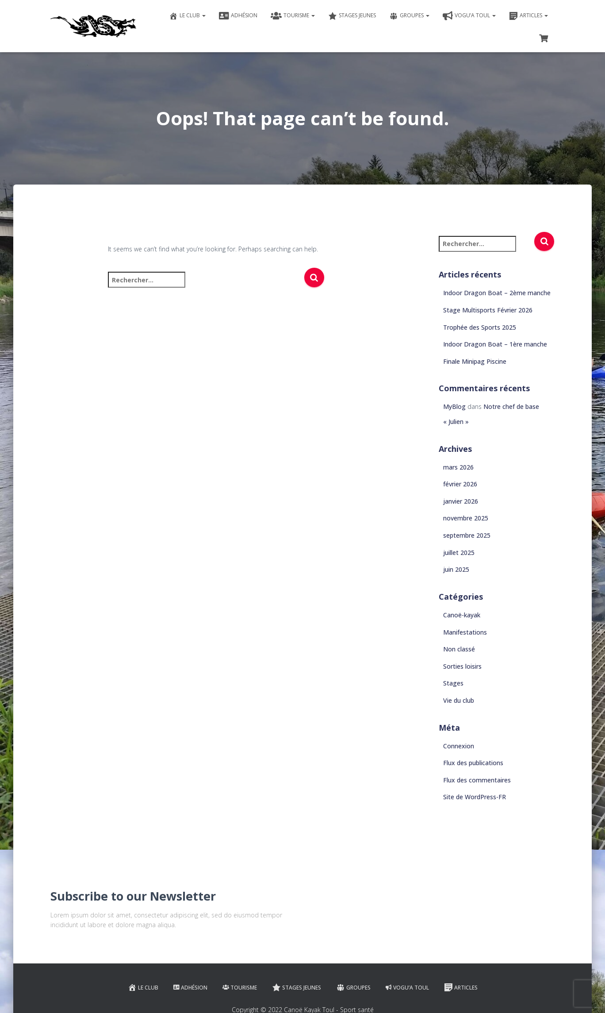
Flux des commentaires (477, 780)
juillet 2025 (459, 552)
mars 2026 (458, 467)
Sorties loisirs (462, 666)
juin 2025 (456, 569)
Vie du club (458, 700)
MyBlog (454, 406)
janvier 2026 (460, 501)
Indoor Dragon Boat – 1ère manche (495, 344)
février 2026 (460, 484)
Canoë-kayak (461, 615)
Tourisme (293, 16)
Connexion (458, 746)
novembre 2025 (465, 518)
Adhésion (238, 16)
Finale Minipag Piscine (474, 361)
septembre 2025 (466, 535)
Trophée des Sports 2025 (479, 327)
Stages (453, 683)
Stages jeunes (352, 16)
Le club (187, 16)
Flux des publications (473, 763)
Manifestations (465, 632)
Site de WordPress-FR (474, 797)
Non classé (459, 649)
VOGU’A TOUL (469, 16)
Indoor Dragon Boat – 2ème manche (497, 293)
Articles (528, 16)
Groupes (409, 16)
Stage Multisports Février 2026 (487, 310)
